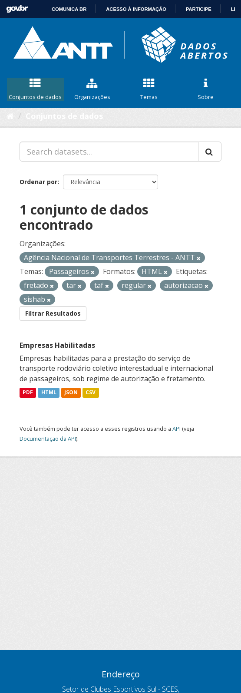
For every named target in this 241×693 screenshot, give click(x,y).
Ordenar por (38, 182)
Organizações (92, 89)
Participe (198, 9)
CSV (91, 392)
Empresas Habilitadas (57, 345)
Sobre (205, 89)
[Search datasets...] (109, 152)
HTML (48, 392)
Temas (149, 89)
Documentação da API (48, 438)
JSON (71, 392)
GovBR (17, 9)
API (176, 428)
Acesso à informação (136, 9)
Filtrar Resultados (53, 313)
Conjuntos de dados (35, 89)
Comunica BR (69, 9)
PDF (28, 392)
